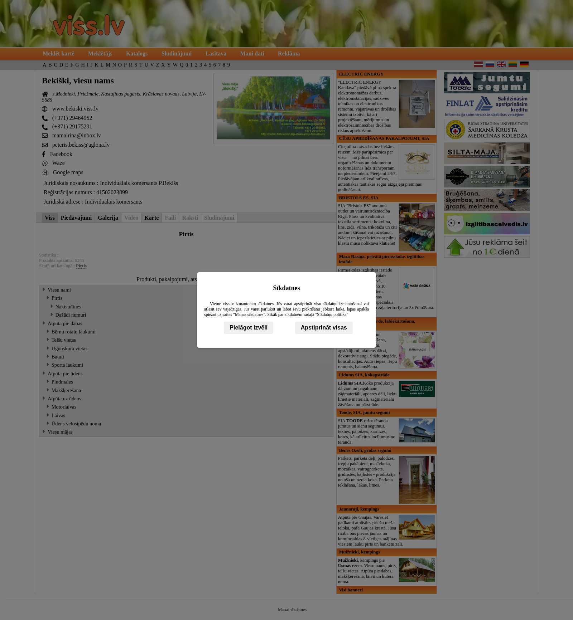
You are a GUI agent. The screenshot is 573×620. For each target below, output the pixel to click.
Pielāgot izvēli (249, 327)
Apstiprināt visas (324, 327)
